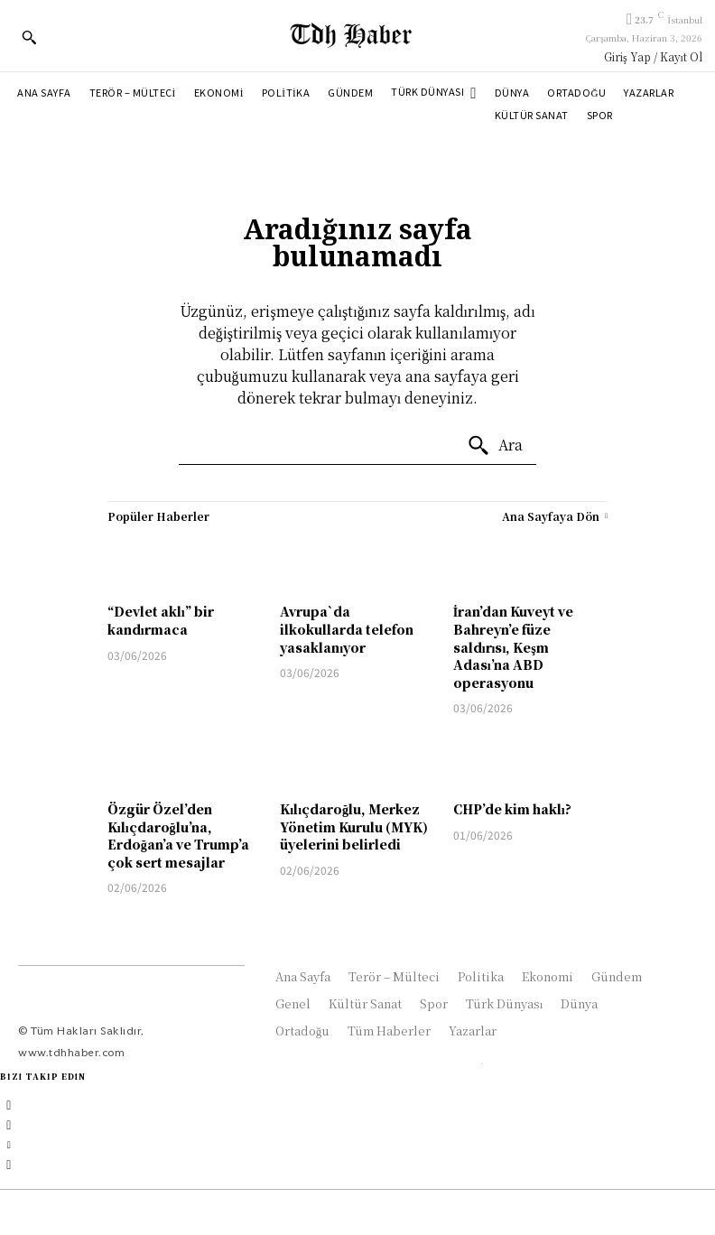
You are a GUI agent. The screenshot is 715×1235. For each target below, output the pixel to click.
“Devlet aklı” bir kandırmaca (160, 620)
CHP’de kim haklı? (512, 809)
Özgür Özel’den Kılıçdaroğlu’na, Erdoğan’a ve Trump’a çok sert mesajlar (178, 835)
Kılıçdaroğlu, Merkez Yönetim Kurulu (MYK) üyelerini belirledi (354, 826)
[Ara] (494, 446)
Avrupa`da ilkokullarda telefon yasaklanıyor (346, 628)
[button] (29, 37)
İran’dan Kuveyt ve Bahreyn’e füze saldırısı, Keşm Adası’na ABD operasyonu (513, 646)
